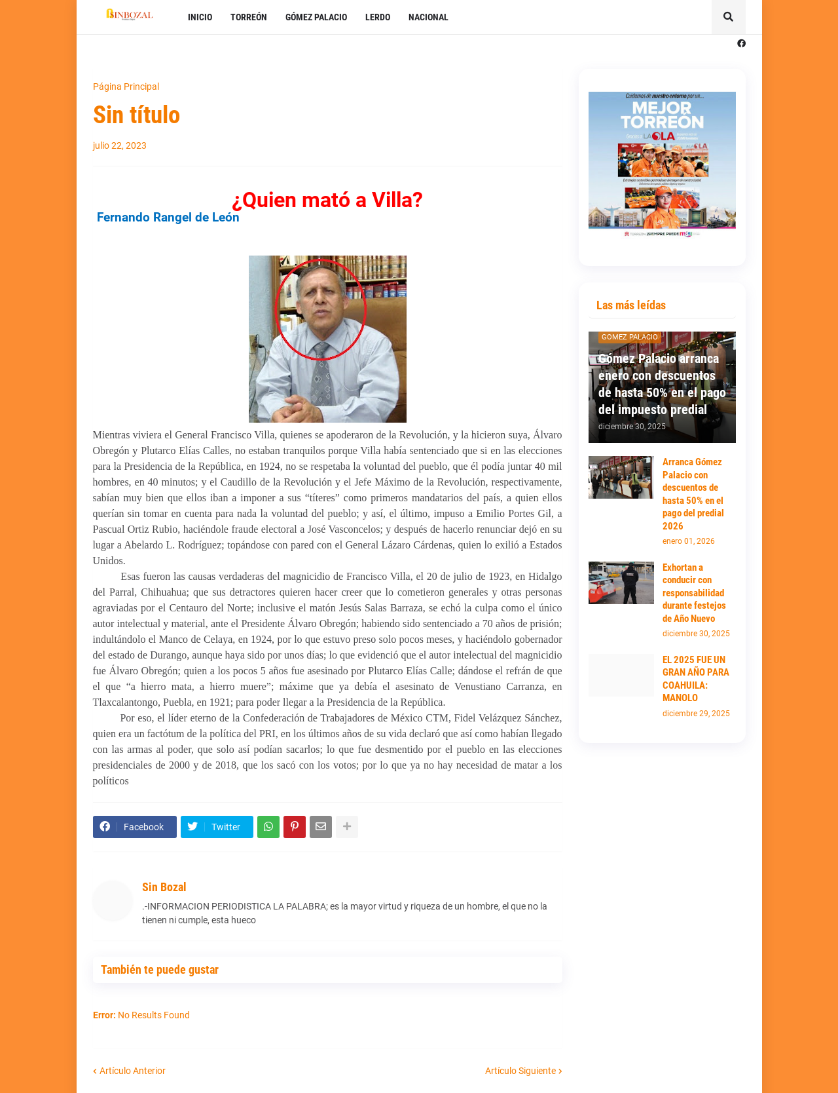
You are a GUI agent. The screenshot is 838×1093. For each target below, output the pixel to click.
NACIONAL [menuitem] (428, 17)
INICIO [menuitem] (200, 17)
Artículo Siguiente (520, 1070)
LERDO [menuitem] (377, 17)
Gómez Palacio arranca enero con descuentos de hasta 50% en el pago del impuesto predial (662, 384)
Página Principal (126, 86)
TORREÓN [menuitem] (248, 17)
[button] (729, 17)
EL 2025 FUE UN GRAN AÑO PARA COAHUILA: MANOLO (696, 679)
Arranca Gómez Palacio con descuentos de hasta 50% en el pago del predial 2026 (693, 494)
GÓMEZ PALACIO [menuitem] (316, 17)
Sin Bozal (164, 887)
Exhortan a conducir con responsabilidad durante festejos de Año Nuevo (694, 593)
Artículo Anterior (133, 1070)
